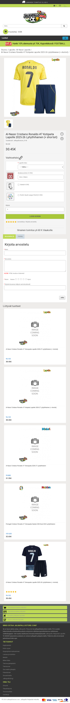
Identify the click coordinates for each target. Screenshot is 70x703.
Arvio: (7, 279)
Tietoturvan (6, 666)
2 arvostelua (21, 222)
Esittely (20, 236)
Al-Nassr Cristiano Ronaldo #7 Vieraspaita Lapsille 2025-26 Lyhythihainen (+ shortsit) (32, 582)
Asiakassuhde (22, 173)
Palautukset (7, 672)
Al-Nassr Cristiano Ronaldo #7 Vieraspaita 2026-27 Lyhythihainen (26, 466)
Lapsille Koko (23, 163)
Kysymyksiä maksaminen (11, 651)
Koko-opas (6, 648)
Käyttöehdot (7, 645)
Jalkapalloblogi (8, 678)
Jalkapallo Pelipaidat (26, 629)
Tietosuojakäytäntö (9, 663)
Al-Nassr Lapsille (23, 50)
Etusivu (4, 50)
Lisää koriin (35, 216)
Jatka (62, 297)
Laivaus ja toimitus (9, 654)
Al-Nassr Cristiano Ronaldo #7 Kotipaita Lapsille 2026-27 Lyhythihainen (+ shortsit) (31, 407)
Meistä (5, 657)
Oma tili (5, 685)
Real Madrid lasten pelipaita (17, 607)
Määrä (8, 205)
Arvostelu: (8, 259)
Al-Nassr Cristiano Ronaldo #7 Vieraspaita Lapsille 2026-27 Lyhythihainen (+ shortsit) (32, 349)
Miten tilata (6, 660)
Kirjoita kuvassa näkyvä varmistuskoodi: (18, 284)
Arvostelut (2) (9, 236)
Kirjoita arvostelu (31, 222)
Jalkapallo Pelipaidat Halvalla (29, 699)
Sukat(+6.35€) (24, 184)
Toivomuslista (7, 691)
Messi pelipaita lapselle (15, 619)
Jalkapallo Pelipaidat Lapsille (55, 634)
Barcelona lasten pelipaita (16, 611)
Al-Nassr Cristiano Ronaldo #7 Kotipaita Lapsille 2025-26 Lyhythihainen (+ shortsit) (34, 52)
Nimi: (6, 249)
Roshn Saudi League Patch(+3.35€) (31, 195)
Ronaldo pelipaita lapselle (16, 615)
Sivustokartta (7, 675)
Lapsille (12, 50)
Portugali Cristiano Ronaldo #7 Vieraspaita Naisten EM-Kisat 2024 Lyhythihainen (30, 524)
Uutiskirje (6, 694)
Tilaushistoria (7, 688)
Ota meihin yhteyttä (9, 669)
